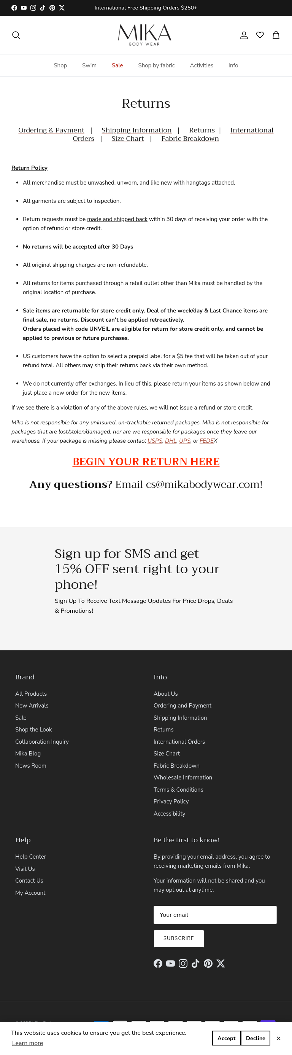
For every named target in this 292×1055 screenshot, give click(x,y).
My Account (30, 877)
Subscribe (179, 923)
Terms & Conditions (178, 774)
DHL (170, 441)
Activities (201, 65)
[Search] (16, 35)
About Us (165, 678)
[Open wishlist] (263, 35)
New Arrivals (31, 690)
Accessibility (169, 798)
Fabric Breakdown (161, 138)
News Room (30, 750)
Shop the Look (33, 714)
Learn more (27, 1043)
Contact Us (29, 865)
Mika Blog (27, 738)
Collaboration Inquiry (41, 726)
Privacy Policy (171, 786)
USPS (155, 441)
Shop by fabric (157, 65)
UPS (184, 441)
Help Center (30, 841)
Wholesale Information (182, 762)
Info (233, 65)
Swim (90, 65)
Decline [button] (224, 1038)
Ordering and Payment (182, 690)
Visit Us (25, 853)
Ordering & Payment (43, 130)
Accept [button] (256, 1038)
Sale (118, 65)
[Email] (215, 899)
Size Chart (167, 738)
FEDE (207, 441)
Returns (164, 714)
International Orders (223, 130)
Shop (61, 65)
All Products (30, 678)
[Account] (242, 35)
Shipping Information (116, 130)
